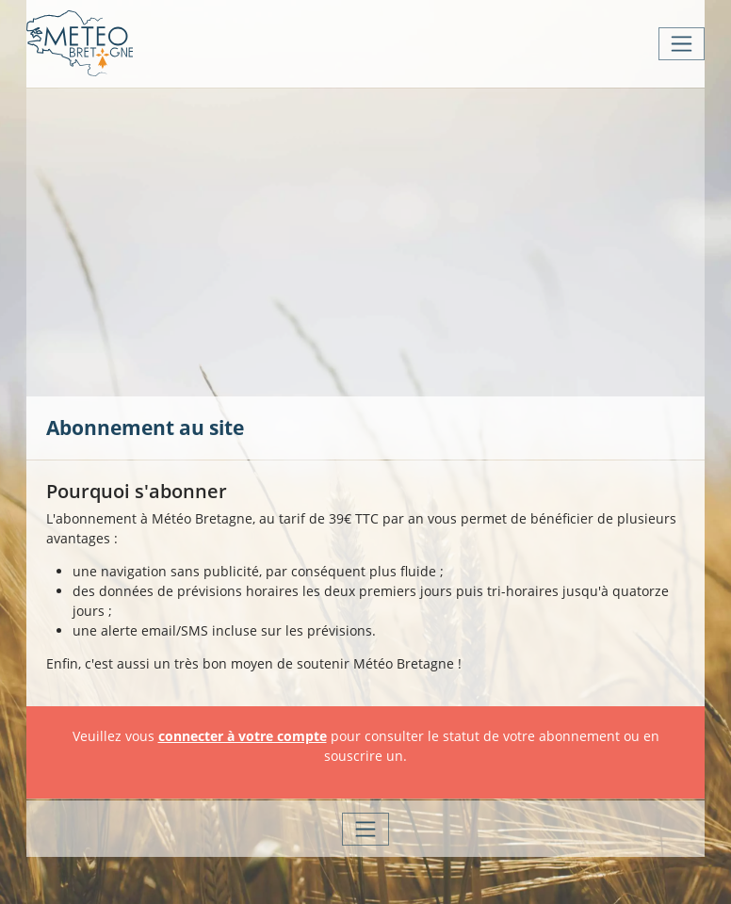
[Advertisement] (388, 240)
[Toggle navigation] (681, 43)
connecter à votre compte (242, 736)
